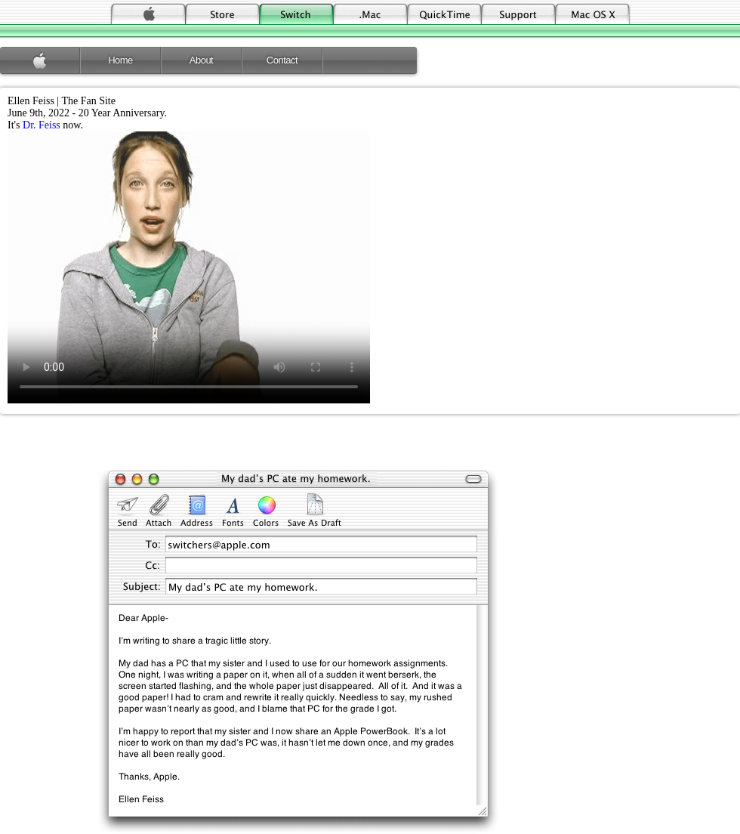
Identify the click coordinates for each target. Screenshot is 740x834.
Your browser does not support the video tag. (189, 267)
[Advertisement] (370, 444)
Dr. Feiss (41, 125)
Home (120, 60)
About (201, 60)
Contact (282, 60)
